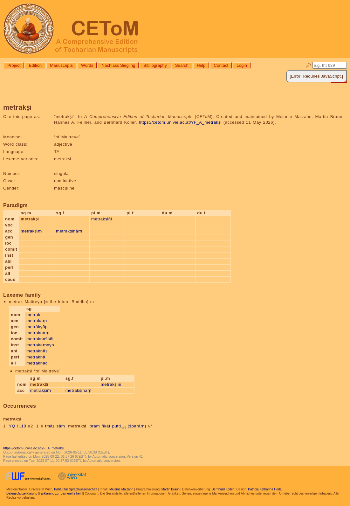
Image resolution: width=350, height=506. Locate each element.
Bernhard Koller (223, 489)
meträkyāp (37, 326)
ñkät (106, 426)
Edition (35, 65)
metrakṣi (77, 426)
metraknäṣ (36, 351)
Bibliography (155, 65)
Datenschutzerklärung (21, 493)
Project (13, 65)
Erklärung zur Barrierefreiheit (61, 493)
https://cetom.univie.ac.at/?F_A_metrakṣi (180, 122)
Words (87, 65)
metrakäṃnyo (40, 345)
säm (61, 426)
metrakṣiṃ (31, 231)
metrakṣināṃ (69, 231)
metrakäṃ (36, 320)
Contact (221, 65)
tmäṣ (50, 426)
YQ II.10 (17, 426)
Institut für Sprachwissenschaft (75, 489)
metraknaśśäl (39, 338)
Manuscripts (61, 65)
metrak (33, 314)
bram (95, 426)
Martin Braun (170, 489)
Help (201, 65)
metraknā (35, 357)
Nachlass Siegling (118, 65)
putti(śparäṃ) (129, 426)
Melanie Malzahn (121, 489)
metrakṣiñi (101, 219)
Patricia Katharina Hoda (265, 489)
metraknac (37, 363)
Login (242, 65)
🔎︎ (308, 65)
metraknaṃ (37, 332)
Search (182, 65)
